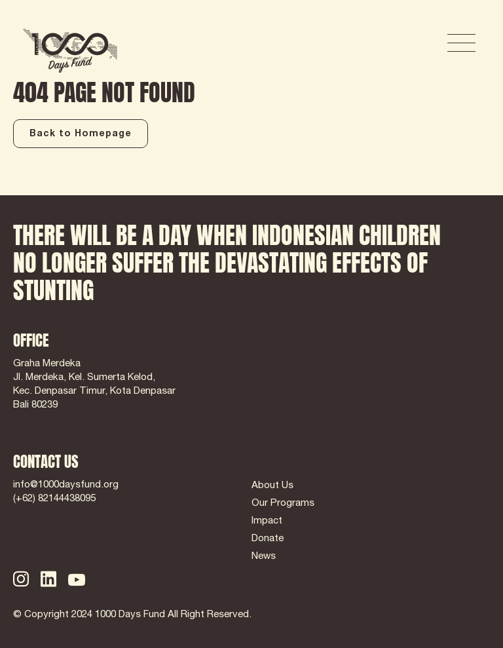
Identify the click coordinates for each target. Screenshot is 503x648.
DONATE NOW (376, 43)
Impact (267, 521)
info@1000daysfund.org (66, 485)
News (264, 557)
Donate (268, 539)
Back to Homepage (80, 134)
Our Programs (283, 503)
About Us (272, 486)
